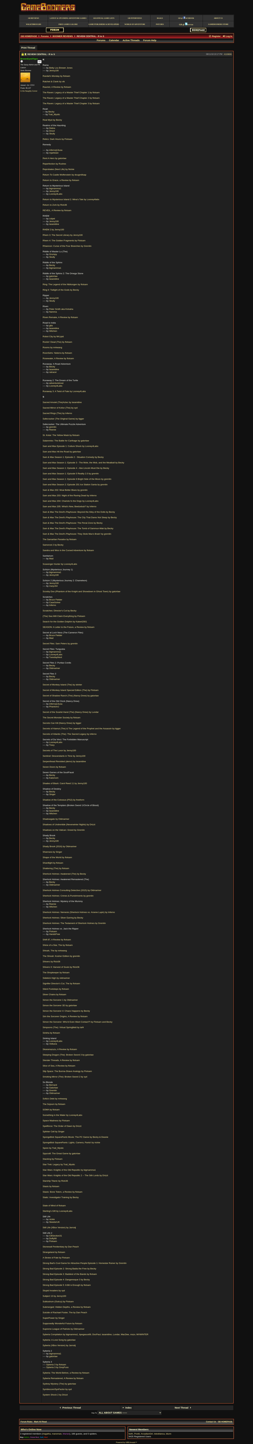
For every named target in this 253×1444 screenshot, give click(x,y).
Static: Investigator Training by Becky (61, 1197)
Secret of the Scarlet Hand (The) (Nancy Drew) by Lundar (71, 712)
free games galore (68, 24)
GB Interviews (135, 18)
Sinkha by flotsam (51, 1033)
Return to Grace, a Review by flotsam (61, 180)
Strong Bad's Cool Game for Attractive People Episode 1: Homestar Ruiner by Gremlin (84, 1263)
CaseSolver (55, 602)
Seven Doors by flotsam (54, 767)
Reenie (52, 429)
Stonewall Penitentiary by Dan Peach (61, 1246)
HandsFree (54, 934)
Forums (45, 36)
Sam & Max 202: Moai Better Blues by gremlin (65, 490)
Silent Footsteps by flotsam (56, 989)
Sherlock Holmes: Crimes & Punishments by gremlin (68, 896)
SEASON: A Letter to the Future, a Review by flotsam (68, 627)
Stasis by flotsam (51, 1186)
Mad (51, 558)
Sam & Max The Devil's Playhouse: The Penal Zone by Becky (73, 523)
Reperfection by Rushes (54, 164)
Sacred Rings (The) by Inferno (57, 413)
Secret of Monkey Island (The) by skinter (62, 684)
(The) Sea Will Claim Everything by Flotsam (64, 616)
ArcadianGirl (147, 1434)
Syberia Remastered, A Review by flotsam (63, 1378)
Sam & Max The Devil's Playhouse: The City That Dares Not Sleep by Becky (80, 517)
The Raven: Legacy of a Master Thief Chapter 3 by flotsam (71, 103)
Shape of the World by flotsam (57, 857)
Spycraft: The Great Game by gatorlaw (61, 1153)
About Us (218, 18)
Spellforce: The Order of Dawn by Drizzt (62, 1126)
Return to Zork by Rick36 (55, 205)
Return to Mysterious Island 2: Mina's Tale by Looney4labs (71, 199)
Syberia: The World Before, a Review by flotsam (66, 1373)
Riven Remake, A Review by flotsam (60, 317)
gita (51, 325)
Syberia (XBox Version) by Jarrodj (59, 1345)
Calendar (114, 40)
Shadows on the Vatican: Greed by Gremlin (64, 830)
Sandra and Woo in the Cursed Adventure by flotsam (68, 550)
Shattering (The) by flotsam (56, 868)
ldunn (168, 1434)
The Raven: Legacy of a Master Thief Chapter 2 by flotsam (71, 98)
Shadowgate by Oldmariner (56, 819)
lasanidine (54, 224)
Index (127, 1407)
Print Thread (28, 47)
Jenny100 (54, 70)
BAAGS (160, 18)
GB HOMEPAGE (29, 36)
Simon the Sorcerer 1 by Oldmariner (60, 1000)
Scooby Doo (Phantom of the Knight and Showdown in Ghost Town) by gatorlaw (81, 591)
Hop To (94, 1413)
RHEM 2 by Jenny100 (53, 229)
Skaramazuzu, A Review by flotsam (60, 1049)
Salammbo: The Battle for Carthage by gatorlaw (66, 440)
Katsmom (53, 778)
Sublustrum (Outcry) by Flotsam (58, 1301)
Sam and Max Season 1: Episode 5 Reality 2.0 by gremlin (71, 473)
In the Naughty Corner (28, 91)
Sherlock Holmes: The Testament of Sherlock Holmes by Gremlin (74, 923)
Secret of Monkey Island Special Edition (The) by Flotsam (71, 690)
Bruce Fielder (55, 599)
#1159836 (228, 54)
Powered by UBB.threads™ (126, 1442)
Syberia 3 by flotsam (56, 1364)
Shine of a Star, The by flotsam (58, 945)
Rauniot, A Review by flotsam (57, 87)
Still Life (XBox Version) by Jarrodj (59, 1227)
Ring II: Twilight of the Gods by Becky (61, 290)
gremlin (52, 427)
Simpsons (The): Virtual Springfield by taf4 (63, 1027)
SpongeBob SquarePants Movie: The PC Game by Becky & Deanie (75, 1137)
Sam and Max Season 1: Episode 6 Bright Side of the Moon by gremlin (77, 479)
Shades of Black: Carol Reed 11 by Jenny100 (65, 783)
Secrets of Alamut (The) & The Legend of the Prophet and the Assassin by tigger (82, 728)
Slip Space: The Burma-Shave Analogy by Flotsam (67, 1071)
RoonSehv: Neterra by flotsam (57, 353)
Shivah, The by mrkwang (55, 950)
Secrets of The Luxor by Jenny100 (59, 750)
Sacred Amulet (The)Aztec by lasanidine (62, 402)
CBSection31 (55, 1236)
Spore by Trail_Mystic (53, 1148)
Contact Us (211, 1422)
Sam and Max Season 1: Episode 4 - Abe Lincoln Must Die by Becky (76, 468)
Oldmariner (54, 668)
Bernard (53, 1085)
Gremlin (53, 1090)
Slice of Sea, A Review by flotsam (59, 1066)
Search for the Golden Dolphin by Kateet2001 (65, 621)
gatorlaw (53, 276)
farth (131, 1434)
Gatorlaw (53, 1087)
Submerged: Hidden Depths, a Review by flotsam (67, 1307)
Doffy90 (53, 1238)
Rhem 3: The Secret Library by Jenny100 (63, 235)
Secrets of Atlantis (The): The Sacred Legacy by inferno (70, 734)
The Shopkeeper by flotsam (56, 972)
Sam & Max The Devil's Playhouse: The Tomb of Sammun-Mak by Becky (78, 528)
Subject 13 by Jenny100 (54, 1296)
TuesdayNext (55, 657)
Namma (53, 312)
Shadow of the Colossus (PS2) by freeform (63, 800)
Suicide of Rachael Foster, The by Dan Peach (65, 1312)
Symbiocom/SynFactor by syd (57, 1389)
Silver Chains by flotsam (54, 994)
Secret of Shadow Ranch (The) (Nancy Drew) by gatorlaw (71, 695)
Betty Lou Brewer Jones (60, 68)
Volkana (53, 1044)
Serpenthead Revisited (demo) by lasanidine (64, 761)
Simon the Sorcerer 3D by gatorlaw (60, 1005)
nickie (52, 1219)
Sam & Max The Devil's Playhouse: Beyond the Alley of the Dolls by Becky (79, 512)
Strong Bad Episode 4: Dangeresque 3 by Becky (66, 1279)
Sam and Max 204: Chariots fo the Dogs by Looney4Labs (70, 501)
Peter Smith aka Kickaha (61, 309)
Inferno (52, 605)
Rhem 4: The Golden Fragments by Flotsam (64, 240)
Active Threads (131, 40)
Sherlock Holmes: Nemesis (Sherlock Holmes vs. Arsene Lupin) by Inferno (79, 912)
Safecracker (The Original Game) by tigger (63, 419)
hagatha (47, 1434)
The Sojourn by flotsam (54, 1104)
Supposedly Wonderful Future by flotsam (62, 1323)
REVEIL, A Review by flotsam (57, 210)
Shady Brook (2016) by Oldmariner (60, 846)
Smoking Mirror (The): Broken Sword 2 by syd (65, 1077)
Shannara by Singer (52, 852)
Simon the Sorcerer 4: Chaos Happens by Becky (66, 1011)
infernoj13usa (55, 150)
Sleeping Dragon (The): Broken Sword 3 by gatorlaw (68, 1055)
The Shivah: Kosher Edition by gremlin (61, 956)
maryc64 (53, 586)
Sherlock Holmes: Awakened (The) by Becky (64, 874)
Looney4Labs (55, 194)
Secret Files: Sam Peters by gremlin (60, 643)
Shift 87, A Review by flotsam (57, 939)
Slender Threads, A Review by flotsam (61, 1060)
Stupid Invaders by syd (54, 1290)
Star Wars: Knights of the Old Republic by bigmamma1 (69, 1170)
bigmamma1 (55, 188)
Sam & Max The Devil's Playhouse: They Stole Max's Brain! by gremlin (77, 534)
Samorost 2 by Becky (53, 545)
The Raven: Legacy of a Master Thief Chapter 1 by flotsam (71, 92)
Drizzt (52, 131)
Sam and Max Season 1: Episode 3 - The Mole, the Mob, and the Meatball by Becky (83, 462)
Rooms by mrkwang (52, 347)
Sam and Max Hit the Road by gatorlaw (62, 451)
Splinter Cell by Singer (54, 1131)
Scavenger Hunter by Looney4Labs (60, 564)
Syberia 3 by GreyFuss (57, 1367)
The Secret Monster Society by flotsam (61, 717)
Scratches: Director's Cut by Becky (59, 610)
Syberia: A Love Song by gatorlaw (59, 1340)
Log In (227, 36)
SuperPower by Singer (54, 1318)
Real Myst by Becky (52, 120)
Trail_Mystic (54, 114)
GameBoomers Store (218, 24)
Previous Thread (70, 1407)
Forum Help (149, 40)
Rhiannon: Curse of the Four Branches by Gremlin (67, 246)
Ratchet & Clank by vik (54, 81)
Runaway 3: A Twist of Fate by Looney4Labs (64, 391)
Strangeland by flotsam (54, 1252)
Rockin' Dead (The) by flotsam (57, 342)
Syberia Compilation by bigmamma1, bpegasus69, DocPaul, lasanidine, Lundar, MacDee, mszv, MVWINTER (95, 1334)
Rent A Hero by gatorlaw (54, 158)
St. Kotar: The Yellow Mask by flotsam (61, 435)
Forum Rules (26, 1422)
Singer (52, 794)
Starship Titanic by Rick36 (55, 1181)
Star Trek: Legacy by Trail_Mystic (59, 1164)
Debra (52, 128)
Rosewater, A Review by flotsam (58, 358)
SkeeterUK (54, 1222)
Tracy (51, 745)
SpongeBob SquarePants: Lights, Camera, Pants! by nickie (71, 1142)
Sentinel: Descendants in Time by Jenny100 (64, 756)
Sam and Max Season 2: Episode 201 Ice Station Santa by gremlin (75, 484)
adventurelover (56, 383)
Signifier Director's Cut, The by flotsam (61, 983)
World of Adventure (134, 24)
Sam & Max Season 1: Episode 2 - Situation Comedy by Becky (73, 457)
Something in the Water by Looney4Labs (62, 1115)
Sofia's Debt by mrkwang (55, 1098)
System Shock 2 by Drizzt (55, 1395)
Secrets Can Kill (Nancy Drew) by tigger (62, 723)
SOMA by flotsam (51, 1109)
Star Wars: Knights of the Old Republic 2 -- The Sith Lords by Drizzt (75, 1175)
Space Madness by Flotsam (56, 1120)
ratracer (53, 372)
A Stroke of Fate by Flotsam (56, 1257)
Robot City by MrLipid (53, 336)
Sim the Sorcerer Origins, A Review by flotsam (65, 1016)
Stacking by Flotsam (52, 1159)
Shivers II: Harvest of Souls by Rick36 (61, 967)
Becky (51, 111)
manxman (57, 1434)
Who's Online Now (31, 1429)
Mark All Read (40, 1422)
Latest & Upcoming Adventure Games (68, 18)
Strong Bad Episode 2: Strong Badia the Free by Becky (69, 1268)
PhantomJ (54, 706)
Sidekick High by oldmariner (56, 978)
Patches (160, 24)
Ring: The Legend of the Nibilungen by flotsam (65, 284)
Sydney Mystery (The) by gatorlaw (59, 1384)
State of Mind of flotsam (54, 1205)
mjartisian (54, 153)
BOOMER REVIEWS (63, 36)
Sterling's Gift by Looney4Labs (57, 1211)
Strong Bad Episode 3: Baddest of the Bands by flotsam (70, 1274)
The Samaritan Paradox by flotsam (59, 539)
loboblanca (159, 1434)
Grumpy (53, 254)
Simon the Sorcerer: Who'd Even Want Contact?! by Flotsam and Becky (77, 1022)
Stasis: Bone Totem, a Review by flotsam (62, 1192)
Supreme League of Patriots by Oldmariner (63, 1329)
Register (215, 36)
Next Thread (183, 1407)
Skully (52, 133)
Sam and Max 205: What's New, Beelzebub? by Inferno (69, 506)
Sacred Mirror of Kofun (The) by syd (60, 408)
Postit (137, 1434)
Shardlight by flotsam (53, 863)
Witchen (53, 331)
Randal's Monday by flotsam (56, 76)
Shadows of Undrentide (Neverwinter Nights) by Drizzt (69, 824)
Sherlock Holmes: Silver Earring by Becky (63, 917)
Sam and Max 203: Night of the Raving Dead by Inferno (70, 495)
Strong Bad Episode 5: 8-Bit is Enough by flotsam (67, 1285)
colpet (52, 218)
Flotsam (53, 931)
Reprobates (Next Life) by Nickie (58, 169)
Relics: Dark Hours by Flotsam (57, 139)
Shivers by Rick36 (51, 961)
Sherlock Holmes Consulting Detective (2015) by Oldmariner (72, 890)
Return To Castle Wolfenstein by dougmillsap (64, 175)
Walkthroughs (33, 24)
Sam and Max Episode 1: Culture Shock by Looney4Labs (70, 446)
